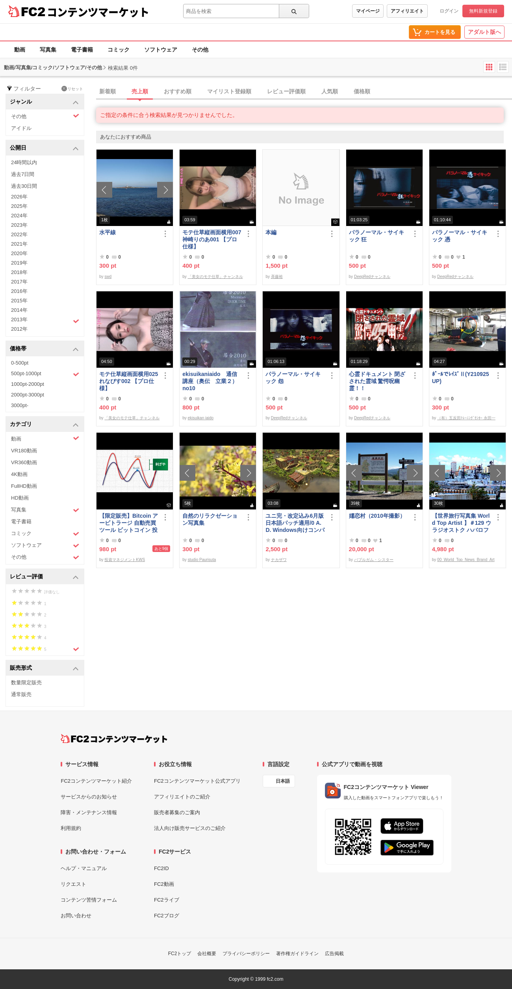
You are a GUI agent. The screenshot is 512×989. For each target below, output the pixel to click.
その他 (200, 49)
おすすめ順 (177, 91)
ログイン (449, 11)
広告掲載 (334, 953)
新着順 (107, 91)
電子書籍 (82, 49)
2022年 (19, 234)
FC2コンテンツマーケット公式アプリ (197, 781)
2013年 (45, 320)
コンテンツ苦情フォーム (89, 900)
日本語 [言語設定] (283, 781)
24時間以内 (24, 162)
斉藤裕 (277, 276)
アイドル (21, 128)
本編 (270, 232)
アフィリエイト (407, 11)
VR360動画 (24, 462)
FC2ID (161, 868)
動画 (19, 49)
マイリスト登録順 (229, 91)
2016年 (19, 291)
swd (107, 276)
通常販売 (21, 694)
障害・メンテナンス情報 (89, 812)
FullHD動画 (24, 486)
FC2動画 (164, 884)
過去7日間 (22, 174)
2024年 (19, 216)
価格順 (362, 91)
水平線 (107, 232)
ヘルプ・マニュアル (84, 868)
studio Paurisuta (202, 559)
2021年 (19, 244)
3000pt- (19, 405)
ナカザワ (279, 559)
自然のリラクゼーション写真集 (209, 519)
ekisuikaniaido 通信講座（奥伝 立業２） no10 (209, 381)
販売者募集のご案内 (177, 812)
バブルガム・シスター (373, 559)
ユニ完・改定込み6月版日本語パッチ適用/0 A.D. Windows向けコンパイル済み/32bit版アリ (294, 523)
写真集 (48, 49)
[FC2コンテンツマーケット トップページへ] (114, 738)
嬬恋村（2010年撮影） (377, 516)
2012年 (19, 329)
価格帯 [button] (44, 349)
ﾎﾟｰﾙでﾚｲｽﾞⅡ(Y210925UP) (460, 377)
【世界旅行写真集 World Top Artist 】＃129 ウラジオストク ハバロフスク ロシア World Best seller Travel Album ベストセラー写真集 (461, 523)
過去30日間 (24, 186)
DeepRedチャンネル (372, 276)
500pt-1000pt (45, 374)
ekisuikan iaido (201, 418)
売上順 (140, 91)
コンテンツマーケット (98, 11)
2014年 (19, 310)
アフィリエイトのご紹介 (182, 797)
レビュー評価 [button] (44, 577)
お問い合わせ (76, 916)
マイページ (368, 11)
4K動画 (19, 474)
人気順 (329, 91)
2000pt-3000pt (27, 395)
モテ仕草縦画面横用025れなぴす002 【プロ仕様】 (128, 381)
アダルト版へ (484, 32)
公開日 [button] (44, 148)
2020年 (19, 253)
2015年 (19, 301)
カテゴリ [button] (44, 424)
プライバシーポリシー (246, 953)
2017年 (19, 282)
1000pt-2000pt (27, 384)
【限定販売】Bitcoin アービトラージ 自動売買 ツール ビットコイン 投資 (128, 523)
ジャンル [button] (44, 102)
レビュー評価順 (286, 91)
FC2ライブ (166, 900)
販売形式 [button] (44, 668)
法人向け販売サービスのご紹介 (190, 828)
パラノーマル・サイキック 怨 (293, 377)
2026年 (19, 197)
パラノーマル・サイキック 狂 (376, 236)
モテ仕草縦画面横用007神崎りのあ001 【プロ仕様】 (211, 239)
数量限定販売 (26, 682)
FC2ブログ (166, 916)
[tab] (304, 92)
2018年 (19, 272)
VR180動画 (24, 451)
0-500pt (19, 363)
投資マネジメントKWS (124, 559)
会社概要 (206, 953)
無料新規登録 (483, 11)
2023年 (19, 225)
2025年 (19, 206)
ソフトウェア (160, 49)
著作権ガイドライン (297, 953)
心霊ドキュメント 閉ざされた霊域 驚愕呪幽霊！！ (377, 381)
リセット (72, 88)
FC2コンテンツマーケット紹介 (96, 781)
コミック (119, 49)
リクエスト (73, 884)
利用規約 (71, 828)
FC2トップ (179, 953)
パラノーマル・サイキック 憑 (459, 236)
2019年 (19, 263)
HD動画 (20, 498)
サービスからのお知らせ (89, 797)
